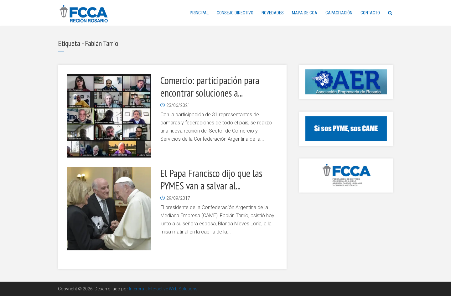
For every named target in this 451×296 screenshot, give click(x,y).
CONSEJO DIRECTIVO (235, 12)
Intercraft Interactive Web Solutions (163, 288)
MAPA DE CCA (304, 12)
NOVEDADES (273, 12)
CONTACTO (370, 12)
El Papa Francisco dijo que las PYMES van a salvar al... (211, 179)
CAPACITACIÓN (338, 12)
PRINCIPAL (199, 12)
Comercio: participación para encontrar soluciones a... (209, 86)
